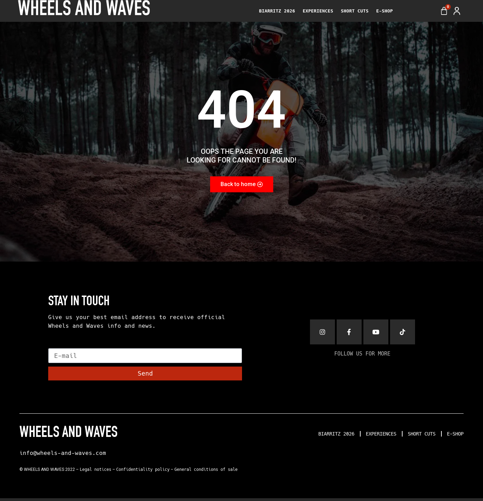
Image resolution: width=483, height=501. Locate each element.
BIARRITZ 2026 (277, 11)
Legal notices (95, 472)
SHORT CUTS (355, 11)
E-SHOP (384, 11)
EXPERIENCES (318, 11)
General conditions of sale (206, 472)
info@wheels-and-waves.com (62, 455)
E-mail (59, 348)
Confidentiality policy (143, 472)
